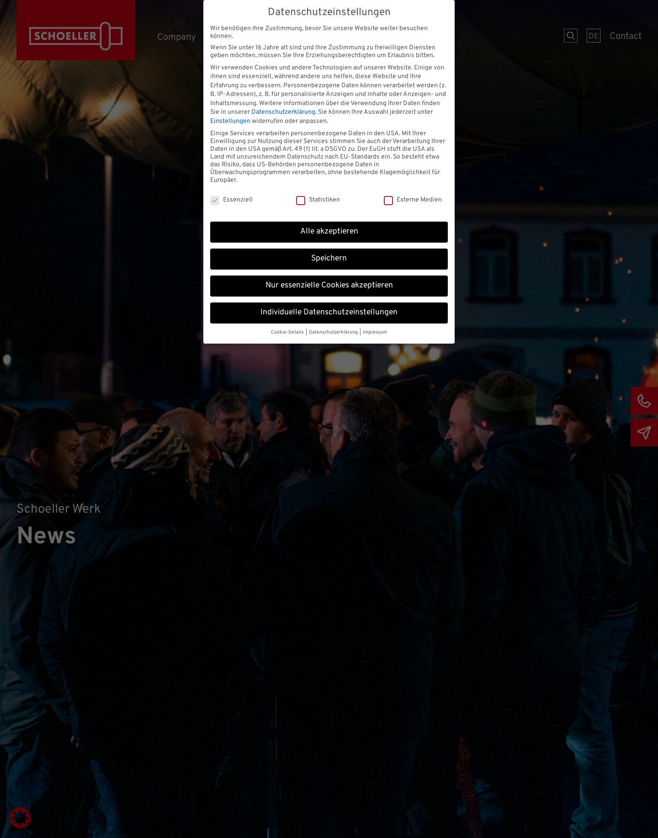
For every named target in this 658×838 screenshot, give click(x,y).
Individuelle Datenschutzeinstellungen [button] (329, 309)
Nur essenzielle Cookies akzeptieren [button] (329, 282)
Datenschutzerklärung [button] (334, 329)
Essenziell (231, 197)
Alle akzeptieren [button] (329, 228)
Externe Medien (413, 197)
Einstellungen (230, 118)
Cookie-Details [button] (288, 329)
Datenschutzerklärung (283, 109)
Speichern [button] (329, 255)
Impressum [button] (375, 329)
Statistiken (318, 197)
